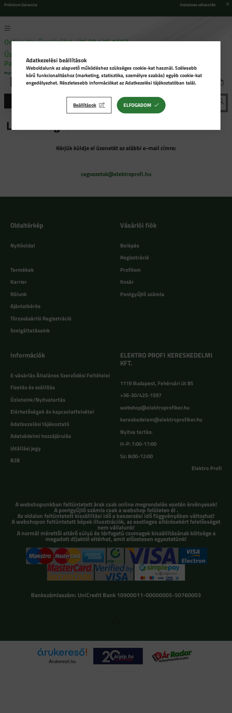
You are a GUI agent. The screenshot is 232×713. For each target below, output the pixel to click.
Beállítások (84, 105)
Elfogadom (137, 105)
